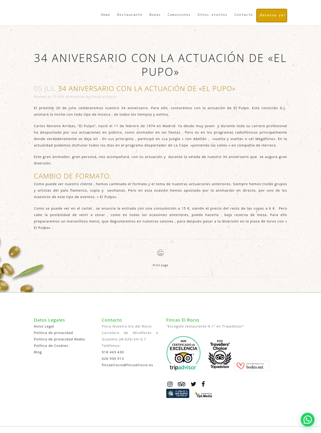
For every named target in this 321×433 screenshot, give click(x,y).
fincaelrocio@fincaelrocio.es (127, 365)
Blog (38, 352)
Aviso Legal (44, 326)
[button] (308, 420)
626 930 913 (113, 358)
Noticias (77, 96)
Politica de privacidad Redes (59, 339)
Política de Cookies (51, 345)
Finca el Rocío (104, 96)
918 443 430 (113, 352)
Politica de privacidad (53, 332)
